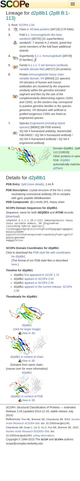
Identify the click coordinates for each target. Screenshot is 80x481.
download (13, 216)
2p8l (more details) (32, 184)
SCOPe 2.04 (26, 24)
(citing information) (43, 435)
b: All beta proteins (38, 29)
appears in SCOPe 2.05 (39, 282)
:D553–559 (27, 431)
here (14, 264)
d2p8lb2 (65, 160)
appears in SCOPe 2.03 (39, 278)
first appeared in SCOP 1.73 (41, 274)
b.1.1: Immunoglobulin (48, 55)
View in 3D (27, 333)
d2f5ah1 (58, 168)
